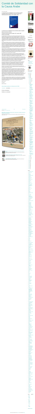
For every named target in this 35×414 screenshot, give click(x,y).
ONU (29, 322)
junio (29, 83)
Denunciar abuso (30, 408)
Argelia (29, 181)
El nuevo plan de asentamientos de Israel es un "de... (31, 154)
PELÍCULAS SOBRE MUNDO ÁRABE (31, 332)
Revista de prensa (30, 360)
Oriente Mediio (30, 325)
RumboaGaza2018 (30, 363)
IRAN (29, 271)
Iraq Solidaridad (29, 400)
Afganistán (30, 174)
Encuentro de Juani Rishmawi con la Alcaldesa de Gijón (31, 134)
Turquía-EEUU (30, 382)
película (29, 331)
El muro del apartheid (31, 242)
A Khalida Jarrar (30, 172)
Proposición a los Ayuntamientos (30, 342)
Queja (29, 344)
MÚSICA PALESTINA (31, 315)
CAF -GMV (30, 194)
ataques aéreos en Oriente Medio (30, 185)
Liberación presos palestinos (30, 295)
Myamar (29, 316)
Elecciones (30, 245)
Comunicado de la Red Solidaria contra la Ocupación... (31, 85)
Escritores (30, 253)
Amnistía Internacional (31, 175)
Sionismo (29, 369)
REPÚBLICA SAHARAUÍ (30, 353)
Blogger (24, 412)
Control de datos (30, 213)
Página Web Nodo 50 (31, 61)
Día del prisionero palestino (30, 230)
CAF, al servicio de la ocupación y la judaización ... (31, 137)
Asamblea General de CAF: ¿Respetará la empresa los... (31, 101)
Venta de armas (30, 388)
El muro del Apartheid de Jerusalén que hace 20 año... (31, 88)
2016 (29, 164)
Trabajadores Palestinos (30, 378)
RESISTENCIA (30, 355)
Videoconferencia (30, 389)
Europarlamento (30, 256)
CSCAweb (29, 395)
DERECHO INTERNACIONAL (30, 221)
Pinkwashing (30, 333)
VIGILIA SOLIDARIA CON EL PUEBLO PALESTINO (10, 158)
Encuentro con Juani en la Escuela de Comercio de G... (31, 147)
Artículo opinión (30, 184)
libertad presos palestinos (30, 299)
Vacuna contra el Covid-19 (30, 386)
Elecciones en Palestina (30, 247)
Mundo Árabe (30, 313)
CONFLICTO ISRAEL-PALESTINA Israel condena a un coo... (31, 113)
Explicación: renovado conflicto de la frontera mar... (31, 123)
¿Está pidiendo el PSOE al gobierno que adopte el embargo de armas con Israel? (13, 154)
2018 (29, 162)
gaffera (18, 412)
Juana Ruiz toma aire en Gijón (31, 127)
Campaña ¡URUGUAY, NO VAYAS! (31, 120)
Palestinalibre (29, 401)
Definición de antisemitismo (30, 218)
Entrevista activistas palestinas (31, 252)
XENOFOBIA (30, 391)
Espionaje (30, 254)
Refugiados (30, 351)
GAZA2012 (30, 260)
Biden (29, 190)
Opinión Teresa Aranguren (30, 324)
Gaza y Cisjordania (30, 259)
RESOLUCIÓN (30, 356)
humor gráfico (30, 266)
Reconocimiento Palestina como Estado (31, 349)
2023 (29, 76)
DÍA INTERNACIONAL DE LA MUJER (31, 233)
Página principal (30, 327)
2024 (29, 75)
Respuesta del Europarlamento (30, 358)
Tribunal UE (30, 380)
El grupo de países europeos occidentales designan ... (31, 129)
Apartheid (29, 178)
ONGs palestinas (30, 321)
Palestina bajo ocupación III (30, 94)
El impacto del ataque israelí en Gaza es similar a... (31, 149)
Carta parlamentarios (31, 197)
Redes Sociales (30, 350)
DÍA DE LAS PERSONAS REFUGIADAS (30, 225)
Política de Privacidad (31, 63)
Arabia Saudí (30, 180)
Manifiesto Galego (30, 304)
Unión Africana (30, 384)
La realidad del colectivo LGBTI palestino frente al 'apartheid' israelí (30, 290)
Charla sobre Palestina (31, 200)
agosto (30, 81)
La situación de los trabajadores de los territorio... (31, 116)
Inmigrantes (30, 269)
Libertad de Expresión (31, 297)
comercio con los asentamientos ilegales (31, 206)
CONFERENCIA (30, 212)
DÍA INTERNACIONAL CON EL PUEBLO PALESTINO (31, 232)
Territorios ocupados (31, 376)
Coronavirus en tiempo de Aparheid (31, 214)
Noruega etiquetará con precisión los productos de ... (31, 108)
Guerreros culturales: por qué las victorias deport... (31, 92)
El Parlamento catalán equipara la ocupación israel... (31, 103)
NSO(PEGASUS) (30, 318)
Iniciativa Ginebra (30, 268)
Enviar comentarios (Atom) (7, 110)
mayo (29, 155)
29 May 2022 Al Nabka (31, 171)
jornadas (29, 279)
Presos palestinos (30, 339)
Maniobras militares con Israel (30, 305)
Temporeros (30, 375)
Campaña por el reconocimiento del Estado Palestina (31, 140)
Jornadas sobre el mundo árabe (30, 280)
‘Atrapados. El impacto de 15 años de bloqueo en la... (31, 118)
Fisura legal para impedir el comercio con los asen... (31, 145)
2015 (29, 165)
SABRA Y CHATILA (30, 364)
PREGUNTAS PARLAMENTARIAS (31, 99)
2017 (29, 163)
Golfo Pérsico (30, 262)
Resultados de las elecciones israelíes (31, 359)
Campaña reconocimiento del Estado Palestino (30, 196)
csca (29, 69)
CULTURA (30, 217)
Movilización (30, 312)
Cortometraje (30, 215)
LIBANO (29, 292)
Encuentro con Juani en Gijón (31, 135)
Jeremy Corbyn (30, 277)
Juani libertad (30, 283)
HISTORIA (30, 263)
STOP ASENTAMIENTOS (30, 373)
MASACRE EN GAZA (31, 307)
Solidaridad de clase (31, 372)
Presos (29, 338)
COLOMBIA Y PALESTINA (30, 204)
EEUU (29, 239)
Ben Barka (30, 189)
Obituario (29, 319)
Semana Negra (30, 367)
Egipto (29, 240)
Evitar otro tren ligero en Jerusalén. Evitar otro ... (31, 151)
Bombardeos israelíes (31, 192)
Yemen (29, 392)
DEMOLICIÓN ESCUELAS (30, 220)
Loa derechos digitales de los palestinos (31, 302)
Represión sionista (30, 352)
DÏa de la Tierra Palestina (30, 227)
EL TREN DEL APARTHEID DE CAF (31, 244)
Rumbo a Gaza (29, 406)
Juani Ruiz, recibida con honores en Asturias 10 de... (31, 131)
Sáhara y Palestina (30, 366)
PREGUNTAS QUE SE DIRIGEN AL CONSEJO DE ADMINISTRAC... (31, 142)
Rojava (29, 361)
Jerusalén (30, 278)
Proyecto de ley (30, 343)
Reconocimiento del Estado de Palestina (31, 346)
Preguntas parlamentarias (30, 336)
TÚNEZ (29, 381)
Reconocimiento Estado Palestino (30, 348)
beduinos (29, 187)
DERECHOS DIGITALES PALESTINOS (30, 223)
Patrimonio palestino (31, 330)
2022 (29, 77)
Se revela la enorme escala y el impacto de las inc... (31, 125)
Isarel (29, 274)
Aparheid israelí (30, 177)
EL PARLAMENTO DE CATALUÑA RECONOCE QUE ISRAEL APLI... (31, 110)
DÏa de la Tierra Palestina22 (30, 229)
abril (29, 156)
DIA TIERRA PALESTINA (30, 234)
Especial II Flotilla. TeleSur (29, 397)
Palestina (29, 328)
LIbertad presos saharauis (30, 296)
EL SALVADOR (30, 243)
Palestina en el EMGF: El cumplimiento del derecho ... (31, 106)
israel (29, 275)
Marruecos (30, 306)
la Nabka (29, 287)
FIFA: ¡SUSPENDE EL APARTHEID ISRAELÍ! (31, 90)
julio (29, 82)
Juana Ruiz (30, 281)
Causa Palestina (30, 198)
